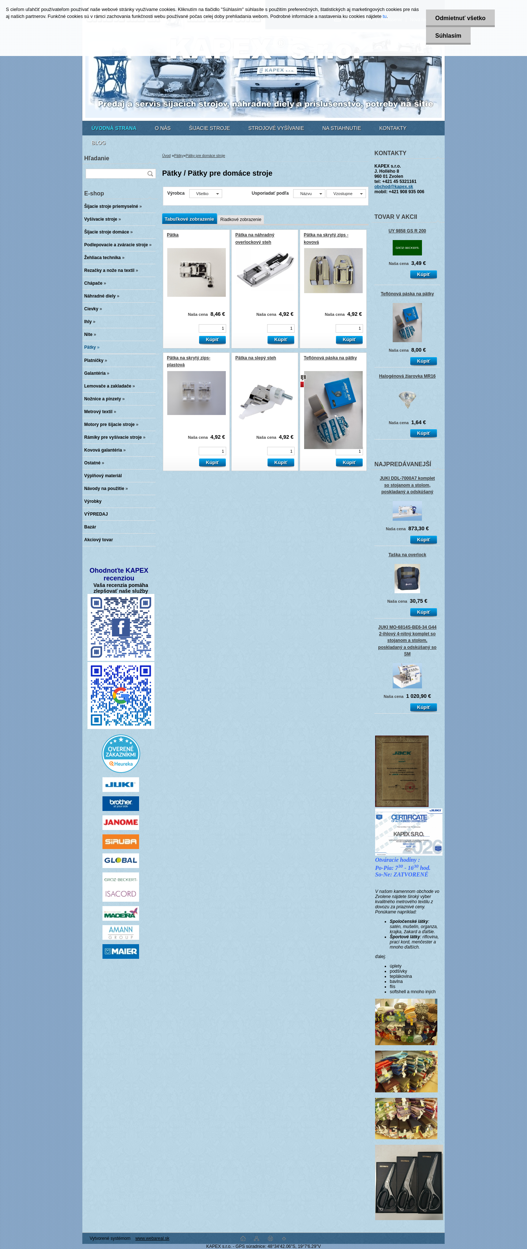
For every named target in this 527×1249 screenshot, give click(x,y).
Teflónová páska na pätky (407, 293)
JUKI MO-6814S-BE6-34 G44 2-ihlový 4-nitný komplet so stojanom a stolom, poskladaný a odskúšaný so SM (407, 641)
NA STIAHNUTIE (341, 128)
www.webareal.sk (152, 1238)
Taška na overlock (407, 554)
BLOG (98, 143)
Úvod (166, 156)
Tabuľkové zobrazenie (189, 219)
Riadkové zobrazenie (240, 219)
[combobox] (309, 193)
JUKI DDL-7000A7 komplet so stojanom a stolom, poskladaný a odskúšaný (407, 485)
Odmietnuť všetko (460, 18)
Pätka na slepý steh (255, 357)
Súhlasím (448, 36)
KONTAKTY (393, 128)
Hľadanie (96, 158)
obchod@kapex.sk (393, 186)
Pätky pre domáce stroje (205, 156)
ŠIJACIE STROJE (209, 128)
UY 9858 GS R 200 (407, 230)
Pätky (178, 156)
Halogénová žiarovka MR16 (407, 376)
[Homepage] (114, 128)
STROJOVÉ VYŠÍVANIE (276, 128)
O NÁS (163, 128)
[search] (150, 173)
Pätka (173, 235)
